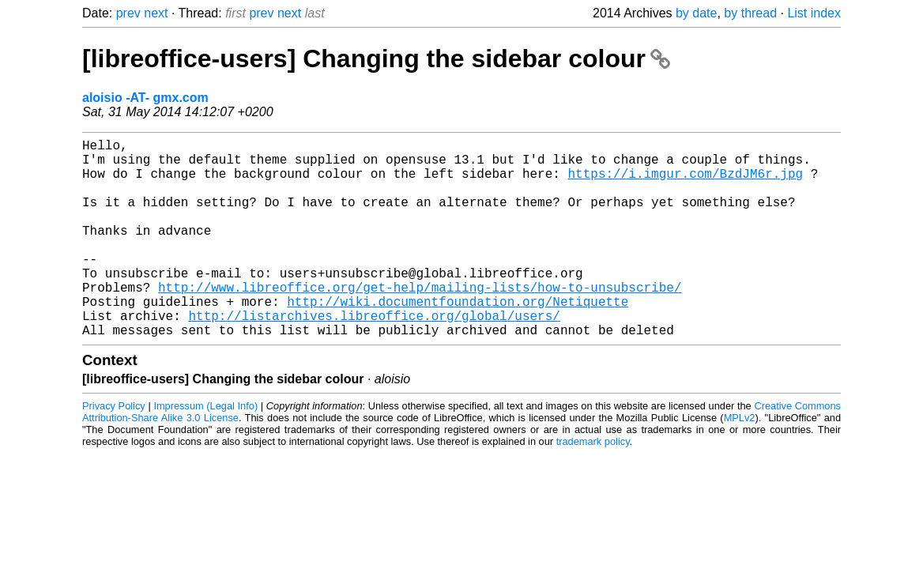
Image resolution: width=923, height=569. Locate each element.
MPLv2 (739, 462)
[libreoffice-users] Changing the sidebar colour (376, 58)
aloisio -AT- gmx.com (145, 97)
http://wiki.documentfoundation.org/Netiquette (457, 339)
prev (128, 13)
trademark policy (593, 486)
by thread (750, 13)
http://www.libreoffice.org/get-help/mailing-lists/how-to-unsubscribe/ (419, 321)
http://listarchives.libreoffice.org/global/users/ (373, 356)
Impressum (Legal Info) (205, 450)
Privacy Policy (113, 450)
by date (696, 13)
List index (814, 13)
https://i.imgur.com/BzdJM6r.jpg (685, 182)
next (156, 13)
